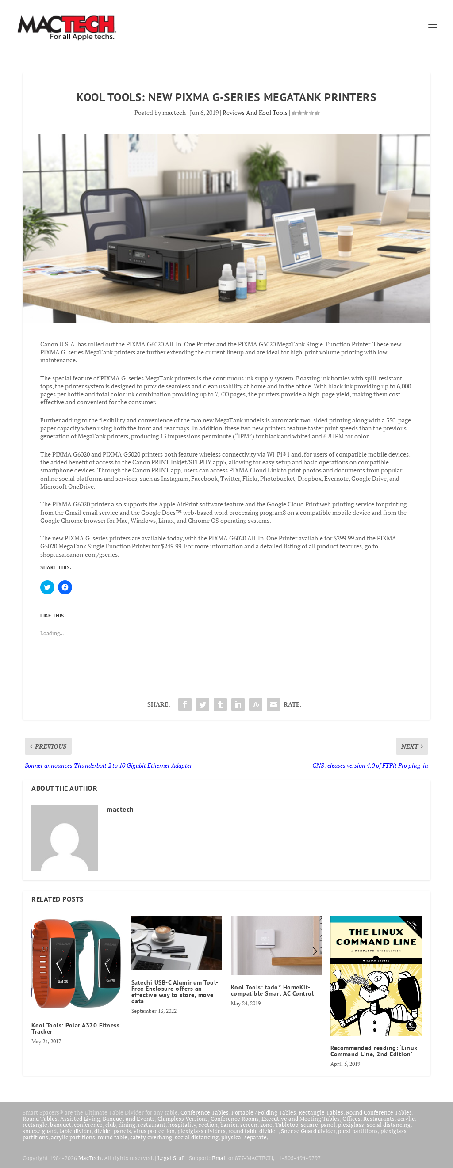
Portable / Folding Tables (263, 1112)
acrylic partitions (73, 1137)
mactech (174, 112)
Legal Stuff (171, 1158)
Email (219, 1158)
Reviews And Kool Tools (255, 112)
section (208, 1125)
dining (127, 1125)
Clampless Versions (182, 1118)
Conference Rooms (235, 1118)
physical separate (244, 1137)
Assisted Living (80, 1118)
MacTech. (90, 1158)
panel (328, 1125)
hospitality (182, 1125)
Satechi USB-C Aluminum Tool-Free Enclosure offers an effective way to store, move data (175, 991)
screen (248, 1125)
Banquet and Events (129, 1118)
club (110, 1125)
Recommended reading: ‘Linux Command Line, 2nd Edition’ (374, 1051)
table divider (75, 1131)
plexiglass (351, 1125)
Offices (351, 1118)
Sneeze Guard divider (308, 1131)
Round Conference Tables (379, 1112)
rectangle (35, 1125)
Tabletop (286, 1125)
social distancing (389, 1125)
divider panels (112, 1131)
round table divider (253, 1131)
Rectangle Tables (321, 1112)
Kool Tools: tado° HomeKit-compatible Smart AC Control (272, 990)
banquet (60, 1125)
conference (88, 1125)
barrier (229, 1125)
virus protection (154, 1131)
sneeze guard (40, 1131)
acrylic (406, 1118)
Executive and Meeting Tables (300, 1118)
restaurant (151, 1125)
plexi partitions (358, 1131)
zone (266, 1125)
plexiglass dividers (201, 1131)
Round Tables (40, 1118)
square (309, 1125)
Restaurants (379, 1118)
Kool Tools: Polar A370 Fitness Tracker (75, 1028)
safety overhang (151, 1137)
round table (112, 1137)
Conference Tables (204, 1112)
